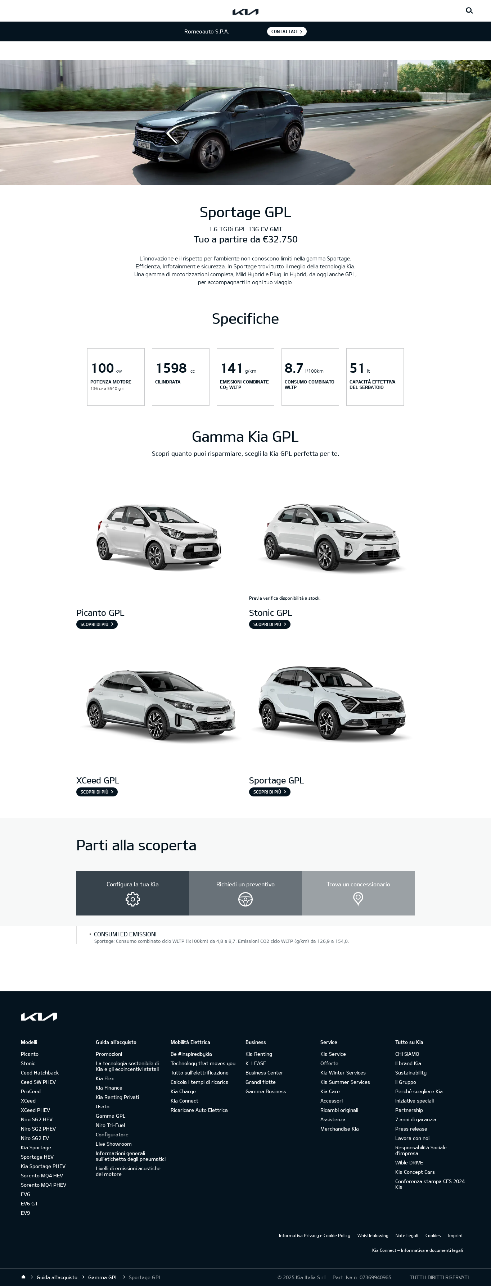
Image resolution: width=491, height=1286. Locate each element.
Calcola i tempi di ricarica (200, 1082)
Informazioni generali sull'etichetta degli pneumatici (131, 1156)
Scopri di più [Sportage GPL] (267, 791)
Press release (411, 1129)
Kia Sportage (36, 1147)
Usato (102, 1106)
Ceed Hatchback (40, 1072)
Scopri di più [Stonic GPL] (267, 624)
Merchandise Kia (339, 1129)
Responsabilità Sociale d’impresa (421, 1150)
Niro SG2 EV (35, 1138)
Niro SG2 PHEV (38, 1129)
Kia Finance (109, 1088)
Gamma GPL (111, 1116)
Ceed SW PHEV (38, 1082)
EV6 (25, 1194)
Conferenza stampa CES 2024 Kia (430, 1184)
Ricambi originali (339, 1110)
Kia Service (333, 1054)
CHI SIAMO (407, 1054)
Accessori (331, 1101)
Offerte (329, 1063)
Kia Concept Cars (415, 1172)
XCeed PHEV (35, 1110)
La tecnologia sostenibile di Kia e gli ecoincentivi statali (127, 1066)
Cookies (433, 1235)
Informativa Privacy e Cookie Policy (314, 1235)
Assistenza (333, 1119)
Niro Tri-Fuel (110, 1125)
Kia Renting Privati (117, 1097)
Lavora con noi (412, 1138)
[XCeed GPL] (159, 706)
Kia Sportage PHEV (43, 1166)
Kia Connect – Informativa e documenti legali (417, 1250)
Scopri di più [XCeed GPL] (94, 791)
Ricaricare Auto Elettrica (199, 1110)
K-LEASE (256, 1063)
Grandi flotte (261, 1082)
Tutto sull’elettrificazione (200, 1072)
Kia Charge (183, 1091)
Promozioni (109, 1054)
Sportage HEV (37, 1157)
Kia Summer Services (345, 1082)
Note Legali (407, 1235)
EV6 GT (29, 1203)
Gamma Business (266, 1091)
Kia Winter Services (343, 1072)
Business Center (264, 1072)
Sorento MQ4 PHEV (43, 1185)
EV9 (25, 1213)
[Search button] (469, 10)
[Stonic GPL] (332, 538)
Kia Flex (105, 1078)
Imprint (455, 1235)
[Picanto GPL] (159, 538)
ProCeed (31, 1091)
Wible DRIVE (409, 1162)
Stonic (28, 1063)
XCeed (28, 1101)
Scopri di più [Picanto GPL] (94, 624)
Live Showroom (114, 1144)
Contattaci (284, 31)
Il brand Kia (408, 1063)
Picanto (30, 1054)
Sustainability (411, 1072)
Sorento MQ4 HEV (42, 1175)
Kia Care (330, 1091)
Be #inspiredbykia (191, 1054)
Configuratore (112, 1134)
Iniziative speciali (414, 1101)
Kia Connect (184, 1101)
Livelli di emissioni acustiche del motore (128, 1171)
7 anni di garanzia (415, 1119)
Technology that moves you (203, 1063)
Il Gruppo (405, 1082)
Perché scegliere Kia (419, 1091)
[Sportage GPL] (332, 706)
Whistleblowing (372, 1235)
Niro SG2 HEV (37, 1119)
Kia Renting (259, 1054)
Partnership (409, 1110)
